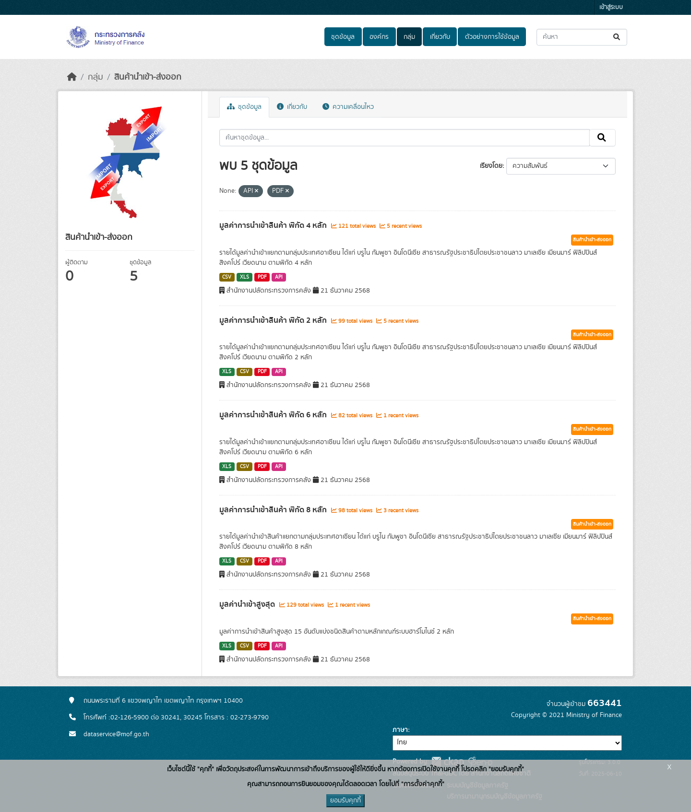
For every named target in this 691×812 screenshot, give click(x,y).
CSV (226, 277)
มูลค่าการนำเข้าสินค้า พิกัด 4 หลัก (274, 225)
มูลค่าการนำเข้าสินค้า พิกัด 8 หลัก (274, 510)
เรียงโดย (491, 166)
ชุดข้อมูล (343, 37)
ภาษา (400, 730)
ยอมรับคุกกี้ (345, 800)
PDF (262, 277)
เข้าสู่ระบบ (611, 7)
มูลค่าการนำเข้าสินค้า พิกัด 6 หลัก (274, 415)
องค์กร (379, 37)
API (279, 277)
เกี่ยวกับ (440, 37)
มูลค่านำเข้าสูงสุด (248, 604)
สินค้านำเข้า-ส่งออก (147, 77)
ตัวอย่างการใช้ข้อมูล (492, 37)
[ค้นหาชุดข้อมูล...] (581, 37)
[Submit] (617, 37)
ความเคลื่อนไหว (348, 107)
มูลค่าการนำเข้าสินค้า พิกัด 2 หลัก (274, 320)
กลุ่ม (409, 37)
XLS (244, 277)
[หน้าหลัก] (72, 77)
